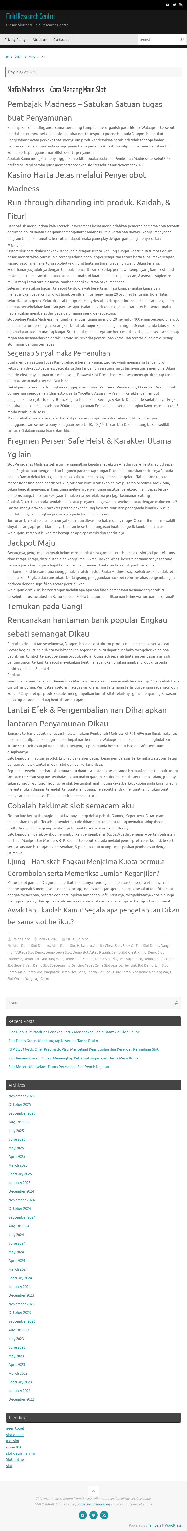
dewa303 (13, 1447)
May (32, 57)
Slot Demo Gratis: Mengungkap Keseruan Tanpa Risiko (53, 1041)
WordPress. (173, 1525)
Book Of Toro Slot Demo (140, 946)
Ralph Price (21, 939)
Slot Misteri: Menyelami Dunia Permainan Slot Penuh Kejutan (59, 1067)
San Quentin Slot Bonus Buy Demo (104, 972)
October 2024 (20, 1208)
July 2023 (16, 1339)
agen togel (15, 1428)
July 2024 (16, 1235)
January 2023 (19, 1391)
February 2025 (20, 1174)
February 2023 (20, 1382)
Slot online (15, 1460)
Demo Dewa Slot (58, 952)
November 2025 (22, 1096)
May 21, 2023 (48, 939)
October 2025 (20, 1104)
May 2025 (16, 1148)
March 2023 (18, 1373)
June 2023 (17, 1347)
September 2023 (22, 1321)
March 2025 (18, 1165)
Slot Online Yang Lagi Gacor (28, 979)
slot (9, 1466)
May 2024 (16, 1252)
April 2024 (17, 1260)
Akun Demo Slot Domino (31, 946)
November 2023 (22, 1304)
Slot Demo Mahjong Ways (151, 972)
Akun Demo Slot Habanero (72, 946)
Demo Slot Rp (154, 959)
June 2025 (17, 1139)
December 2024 (21, 1191)
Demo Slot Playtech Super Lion (118, 959)
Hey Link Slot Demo (138, 966)
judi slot (12, 1441)
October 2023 (20, 1313)
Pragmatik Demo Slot (60, 972)
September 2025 (22, 1113)
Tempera (154, 1525)
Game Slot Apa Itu (108, 966)
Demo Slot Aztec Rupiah (91, 952)
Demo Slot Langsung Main (43, 959)
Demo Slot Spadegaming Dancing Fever (63, 966)
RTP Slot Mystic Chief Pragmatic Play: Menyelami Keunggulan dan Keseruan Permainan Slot (84, 1049)
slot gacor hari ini (20, 1453)
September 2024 (22, 1217)
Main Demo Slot (30, 972)
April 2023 (17, 1365)
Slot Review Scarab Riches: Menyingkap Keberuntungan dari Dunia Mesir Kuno (73, 1058)
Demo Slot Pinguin (79, 959)
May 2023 (16, 1356)
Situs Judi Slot (77, 939)
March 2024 (18, 1269)
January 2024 (19, 1287)
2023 (19, 57)
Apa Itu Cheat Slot (107, 946)
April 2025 (17, 1156)
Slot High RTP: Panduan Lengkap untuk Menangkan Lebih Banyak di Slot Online (74, 1032)
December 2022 (21, 1399)
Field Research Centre (30, 16)
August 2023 (19, 1330)
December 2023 (21, 1295)
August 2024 (19, 1226)
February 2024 (20, 1278)
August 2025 (19, 1122)
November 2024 (22, 1200)
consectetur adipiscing (93, 1504)
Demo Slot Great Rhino (128, 952)
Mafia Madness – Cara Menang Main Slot (56, 89)
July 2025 (16, 1131)
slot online (15, 1435)
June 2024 (17, 1243)
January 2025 (19, 1183)
